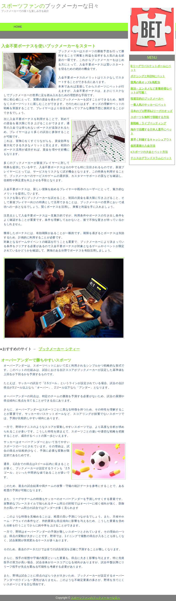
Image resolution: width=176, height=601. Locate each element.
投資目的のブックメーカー (147, 98)
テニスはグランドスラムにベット (151, 158)
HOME (18, 26)
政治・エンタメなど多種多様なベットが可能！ (151, 90)
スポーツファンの (50, 6)
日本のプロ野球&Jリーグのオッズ (151, 111)
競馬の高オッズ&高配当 (145, 82)
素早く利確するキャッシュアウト (151, 139)
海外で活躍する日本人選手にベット (151, 131)
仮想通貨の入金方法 (143, 145)
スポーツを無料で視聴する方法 (150, 117)
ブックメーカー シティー (59, 349)
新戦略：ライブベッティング (148, 123)
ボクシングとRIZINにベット (148, 76)
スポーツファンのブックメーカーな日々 (95, 597)
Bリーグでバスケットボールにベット (151, 68)
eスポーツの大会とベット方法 (149, 152)
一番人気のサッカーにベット (148, 104)
